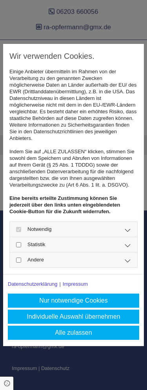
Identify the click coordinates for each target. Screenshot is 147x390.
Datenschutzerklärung (32, 284)
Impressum (75, 284)
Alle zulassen (73, 332)
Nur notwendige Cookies (73, 300)
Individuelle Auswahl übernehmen (73, 316)
